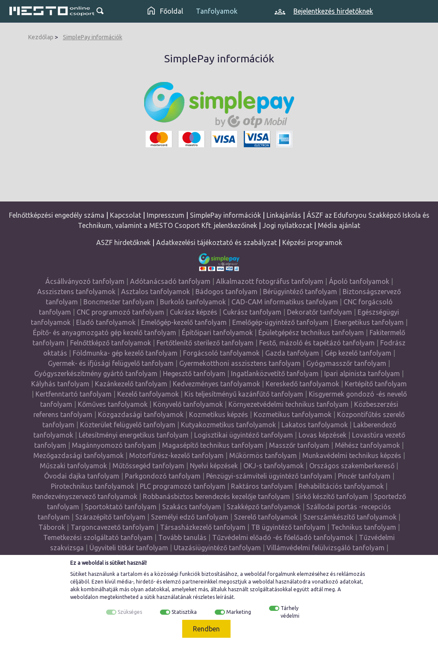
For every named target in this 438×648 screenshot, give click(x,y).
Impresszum (165, 215)
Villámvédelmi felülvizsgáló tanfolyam (325, 548)
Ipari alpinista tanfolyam (362, 373)
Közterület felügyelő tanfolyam (127, 425)
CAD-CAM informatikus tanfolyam (285, 302)
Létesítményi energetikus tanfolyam (134, 435)
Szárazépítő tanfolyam (110, 517)
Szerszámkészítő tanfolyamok (350, 517)
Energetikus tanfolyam (369, 322)
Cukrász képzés (193, 312)
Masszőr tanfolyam (299, 445)
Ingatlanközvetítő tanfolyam (275, 373)
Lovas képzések (322, 435)
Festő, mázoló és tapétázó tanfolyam (317, 343)
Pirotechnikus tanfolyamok (92, 486)
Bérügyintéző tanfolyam (300, 291)
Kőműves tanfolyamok (113, 404)
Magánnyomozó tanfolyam (114, 445)
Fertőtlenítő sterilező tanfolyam (205, 343)
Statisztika (184, 612)
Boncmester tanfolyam (118, 302)
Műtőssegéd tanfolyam (148, 466)
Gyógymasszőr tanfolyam (346, 363)
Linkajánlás (283, 215)
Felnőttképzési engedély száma (56, 215)
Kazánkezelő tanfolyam (131, 384)
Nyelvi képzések (214, 466)
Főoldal (165, 11)
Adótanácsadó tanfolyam (170, 281)
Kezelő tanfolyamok (148, 394)
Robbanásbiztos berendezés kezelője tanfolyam (216, 496)
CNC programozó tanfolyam (120, 312)
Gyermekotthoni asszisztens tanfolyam (240, 363)
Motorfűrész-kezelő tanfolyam (176, 455)
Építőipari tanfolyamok (217, 332)
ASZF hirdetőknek (123, 242)
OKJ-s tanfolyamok (273, 466)
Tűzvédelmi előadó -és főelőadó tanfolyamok (282, 537)
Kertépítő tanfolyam (376, 384)
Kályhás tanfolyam (60, 384)
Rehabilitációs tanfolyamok (341, 486)
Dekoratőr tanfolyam (319, 312)
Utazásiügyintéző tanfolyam (217, 548)
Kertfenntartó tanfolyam (74, 394)
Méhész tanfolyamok (367, 445)
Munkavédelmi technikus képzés (351, 455)
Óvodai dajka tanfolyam (81, 476)
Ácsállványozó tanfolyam (84, 281)
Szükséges (130, 612)
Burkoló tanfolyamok (193, 302)
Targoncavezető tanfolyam (112, 527)
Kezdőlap (40, 37)
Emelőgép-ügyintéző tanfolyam (280, 322)
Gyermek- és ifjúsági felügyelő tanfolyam (111, 363)
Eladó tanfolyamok (106, 322)
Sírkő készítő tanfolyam (332, 496)
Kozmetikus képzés (218, 414)
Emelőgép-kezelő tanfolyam (184, 322)
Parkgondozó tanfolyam (163, 476)
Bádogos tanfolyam (226, 291)
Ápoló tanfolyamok (359, 281)
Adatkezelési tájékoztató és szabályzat (216, 242)
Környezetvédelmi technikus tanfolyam (288, 404)
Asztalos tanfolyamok (155, 291)
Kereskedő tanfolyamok (302, 384)
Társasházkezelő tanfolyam (203, 527)
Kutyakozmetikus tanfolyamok (228, 425)
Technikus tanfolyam (363, 527)
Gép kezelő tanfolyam (358, 353)
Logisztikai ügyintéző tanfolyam (243, 435)
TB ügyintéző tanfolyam (288, 527)
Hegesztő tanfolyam (194, 373)
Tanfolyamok (216, 11)
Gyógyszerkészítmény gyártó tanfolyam (95, 373)
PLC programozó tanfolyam (182, 486)
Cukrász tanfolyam (252, 312)
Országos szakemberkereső (351, 466)
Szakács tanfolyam (191, 507)
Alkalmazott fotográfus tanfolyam (269, 281)
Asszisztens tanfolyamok (76, 291)
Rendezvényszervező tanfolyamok (84, 496)
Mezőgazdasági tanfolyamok (78, 455)
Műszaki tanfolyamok (73, 466)
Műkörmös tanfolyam (263, 455)
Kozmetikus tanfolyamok (292, 414)
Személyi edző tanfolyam (189, 517)
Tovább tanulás (182, 537)
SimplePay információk (92, 37)
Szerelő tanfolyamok (266, 517)
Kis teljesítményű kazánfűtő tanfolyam (243, 394)
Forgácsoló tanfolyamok (221, 353)
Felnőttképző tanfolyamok (110, 343)
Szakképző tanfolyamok (264, 507)
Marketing (238, 612)
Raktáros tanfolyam (262, 486)
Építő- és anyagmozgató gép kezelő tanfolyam (104, 332)
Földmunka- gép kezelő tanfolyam (125, 353)
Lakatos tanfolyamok (314, 425)
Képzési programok (312, 242)
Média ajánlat (339, 225)
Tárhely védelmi (290, 612)
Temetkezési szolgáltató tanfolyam (98, 537)
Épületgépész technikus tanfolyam (311, 332)
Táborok (51, 527)
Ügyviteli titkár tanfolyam (128, 548)
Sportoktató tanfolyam (121, 507)
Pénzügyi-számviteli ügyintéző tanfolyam (269, 476)
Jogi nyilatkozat (287, 225)
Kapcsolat (125, 215)
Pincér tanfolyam (364, 476)
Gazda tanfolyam (292, 353)
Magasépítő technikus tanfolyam (213, 445)
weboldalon (84, 597)
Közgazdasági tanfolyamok (140, 414)
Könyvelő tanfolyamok (188, 404)
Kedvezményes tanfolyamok (216, 384)
